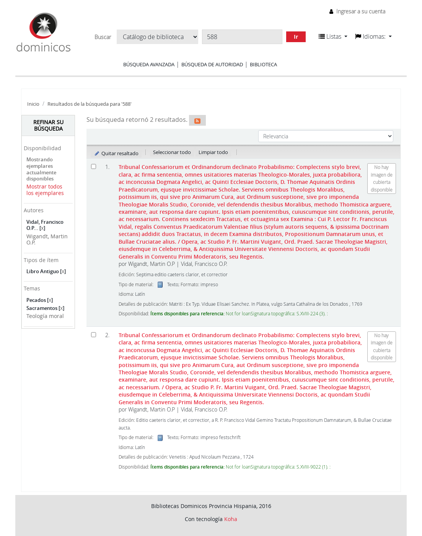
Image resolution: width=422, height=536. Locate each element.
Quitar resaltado (116, 153)
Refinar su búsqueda (48, 125)
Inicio (33, 104)
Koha (230, 519)
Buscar (103, 37)
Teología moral (45, 316)
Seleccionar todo (172, 152)
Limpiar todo (213, 152)
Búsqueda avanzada (148, 64)
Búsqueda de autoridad (212, 64)
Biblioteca (263, 64)
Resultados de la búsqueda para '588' (89, 104)
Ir (296, 36)
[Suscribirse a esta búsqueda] (197, 120)
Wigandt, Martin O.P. (47, 239)
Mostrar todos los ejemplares (45, 190)
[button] (333, 36)
